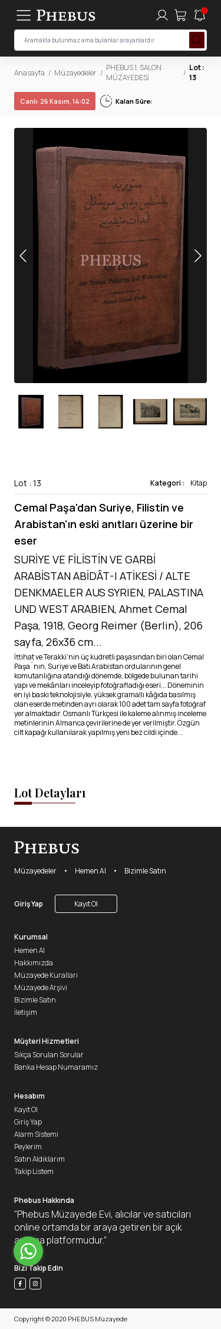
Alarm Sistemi (36, 1134)
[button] (197, 255)
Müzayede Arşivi (40, 987)
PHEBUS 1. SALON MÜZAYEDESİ (133, 72)
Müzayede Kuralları (46, 975)
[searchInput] (110, 40)
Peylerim (28, 1147)
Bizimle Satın (145, 871)
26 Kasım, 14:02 (55, 101)
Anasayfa (29, 73)
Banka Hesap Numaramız (56, 1067)
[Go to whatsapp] (28, 1251)
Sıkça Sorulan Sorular (49, 1055)
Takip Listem (34, 1171)
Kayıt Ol (86, 904)
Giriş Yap (28, 904)
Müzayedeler (75, 73)
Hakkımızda (33, 963)
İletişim (25, 1012)
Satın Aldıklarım (39, 1159)
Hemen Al (90, 871)
